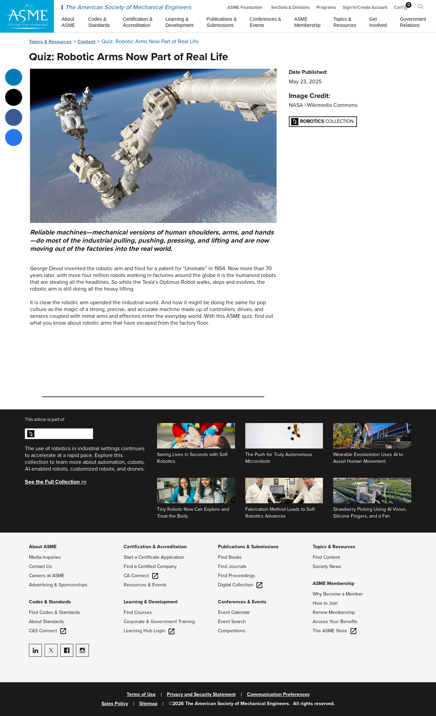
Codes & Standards (50, 602)
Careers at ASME (46, 576)
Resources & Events (145, 585)
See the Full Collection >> (56, 481)
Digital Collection (240, 585)
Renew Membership (334, 612)
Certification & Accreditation (155, 547)
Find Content (326, 557)
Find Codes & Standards (54, 612)
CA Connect (141, 576)
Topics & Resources (50, 42)
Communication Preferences (278, 695)
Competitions (232, 631)
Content (86, 42)
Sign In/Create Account (365, 7)
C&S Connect (47, 631)
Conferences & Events (242, 602)
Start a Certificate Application (154, 557)
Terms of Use (141, 695)
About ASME (43, 547)
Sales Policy (115, 704)
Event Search (232, 621)
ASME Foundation (244, 7)
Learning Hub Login (149, 631)
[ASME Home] (27, 16)
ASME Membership (333, 583)
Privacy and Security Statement (201, 695)
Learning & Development (151, 602)
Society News (327, 566)
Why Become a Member (338, 594)
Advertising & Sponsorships (58, 585)
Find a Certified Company (150, 566)
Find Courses (138, 612)
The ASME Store (334, 631)
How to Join (325, 603)
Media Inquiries (45, 557)
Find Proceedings (236, 576)
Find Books (230, 557)
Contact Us (40, 566)
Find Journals (232, 566)
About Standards (46, 621)
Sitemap (148, 704)
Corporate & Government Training (159, 621)
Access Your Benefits (335, 621)
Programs (326, 7)
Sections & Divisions (290, 7)
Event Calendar (234, 612)
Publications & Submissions (248, 547)
